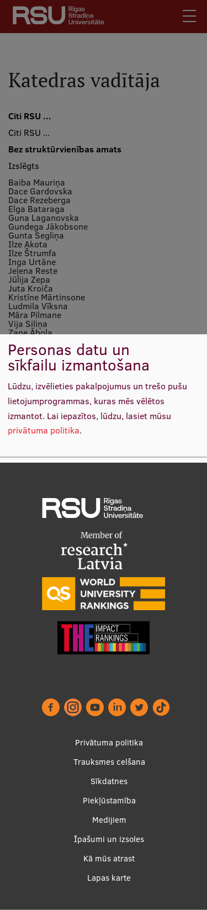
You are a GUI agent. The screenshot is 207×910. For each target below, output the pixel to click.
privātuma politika (43, 431)
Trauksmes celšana (109, 762)
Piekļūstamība (109, 800)
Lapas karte (109, 877)
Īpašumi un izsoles (109, 839)
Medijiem (109, 820)
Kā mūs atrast (109, 858)
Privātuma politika (109, 742)
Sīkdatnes (109, 781)
